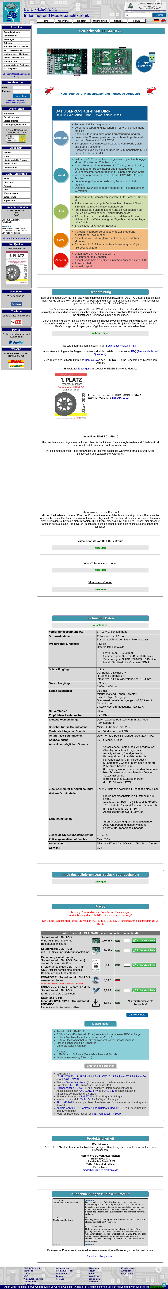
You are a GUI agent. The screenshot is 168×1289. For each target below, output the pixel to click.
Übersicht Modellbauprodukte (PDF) (16, 75)
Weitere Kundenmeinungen (16, 238)
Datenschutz (10, 197)
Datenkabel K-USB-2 (16, 210)
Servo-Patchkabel (76, 1082)
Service (118, 20)
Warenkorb (9, 113)
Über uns (63, 20)
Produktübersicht (64, 1271)
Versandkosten (11, 121)
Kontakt (81, 20)
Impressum (9, 200)
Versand (60, 1279)
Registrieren (107, 1256)
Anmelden (92, 1256)
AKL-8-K (109, 1090)
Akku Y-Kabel (64, 1102)
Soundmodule (11, 36)
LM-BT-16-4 (88, 1096)
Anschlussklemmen (13, 50)
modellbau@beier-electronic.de (100, 1170)
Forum (137, 20)
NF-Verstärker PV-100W (108, 1113)
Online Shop (100, 20)
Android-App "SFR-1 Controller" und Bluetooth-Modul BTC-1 (91, 1108)
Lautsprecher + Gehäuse (16, 54)
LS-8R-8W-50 (138, 1076)
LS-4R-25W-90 (83, 1076)
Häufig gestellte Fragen (15, 160)
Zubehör (8, 43)
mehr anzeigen (100, 333)
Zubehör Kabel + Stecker (16, 47)
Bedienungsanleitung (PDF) (121, 345)
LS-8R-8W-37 (121, 1076)
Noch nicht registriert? (16, 103)
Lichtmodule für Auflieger (16, 65)
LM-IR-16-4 (85, 1099)
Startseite (28, 1271)
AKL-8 (82, 1090)
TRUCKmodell (120, 398)
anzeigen (100, 548)
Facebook (93, 1281)
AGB (6, 189)
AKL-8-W (93, 1090)
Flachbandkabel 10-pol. (70, 1088)
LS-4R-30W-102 (102, 1076)
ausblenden (100, 625)
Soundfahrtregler (12, 32)
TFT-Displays (10, 68)
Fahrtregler (9, 39)
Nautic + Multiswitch (14, 57)
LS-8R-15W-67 (70, 1079)
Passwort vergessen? (16, 100)
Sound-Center (10, 163)
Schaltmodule (10, 61)
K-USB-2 (75, 1085)
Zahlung (60, 1276)
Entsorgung (84, 368)
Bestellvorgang (11, 117)
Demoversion (92, 360)
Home (45, 20)
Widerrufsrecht (11, 193)
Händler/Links (10, 167)
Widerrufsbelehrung (33, 1279)
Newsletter (94, 1276)
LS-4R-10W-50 (65, 1076)
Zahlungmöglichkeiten (15, 124)
